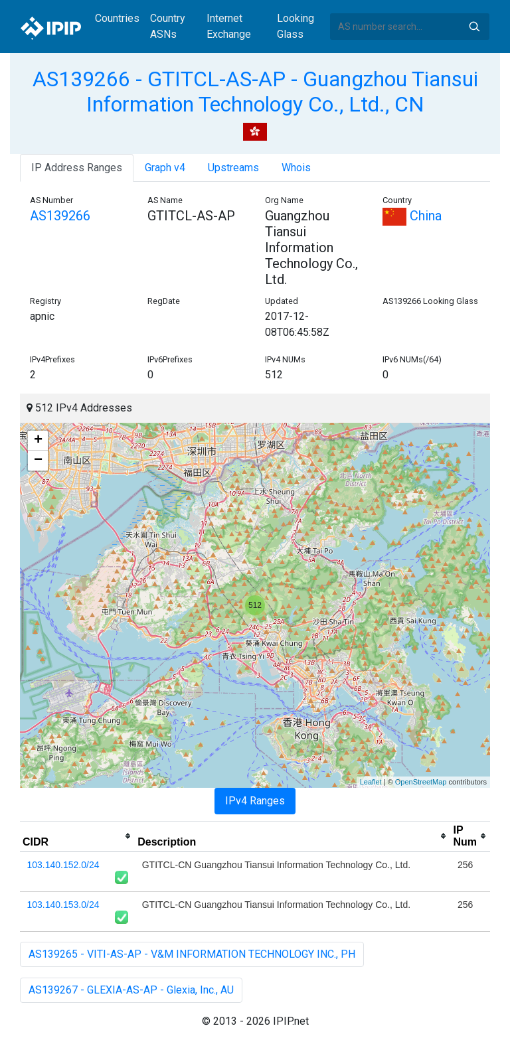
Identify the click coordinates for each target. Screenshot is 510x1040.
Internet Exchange (229, 26)
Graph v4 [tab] (165, 167)
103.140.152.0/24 (63, 864)
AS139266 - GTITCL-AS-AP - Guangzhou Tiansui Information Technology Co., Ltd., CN (255, 91)
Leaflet (371, 782)
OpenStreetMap (421, 782)
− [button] (38, 461)
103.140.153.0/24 (63, 904)
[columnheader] (77, 836)
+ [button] (38, 441)
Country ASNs (167, 26)
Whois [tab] (296, 167)
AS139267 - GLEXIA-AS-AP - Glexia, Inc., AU (131, 990)
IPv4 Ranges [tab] (255, 800)
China (412, 216)
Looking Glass (295, 26)
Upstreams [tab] (233, 167)
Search (474, 26)
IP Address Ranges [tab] (76, 167)
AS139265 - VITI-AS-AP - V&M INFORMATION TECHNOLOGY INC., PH (192, 954)
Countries (117, 18)
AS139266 (60, 216)
